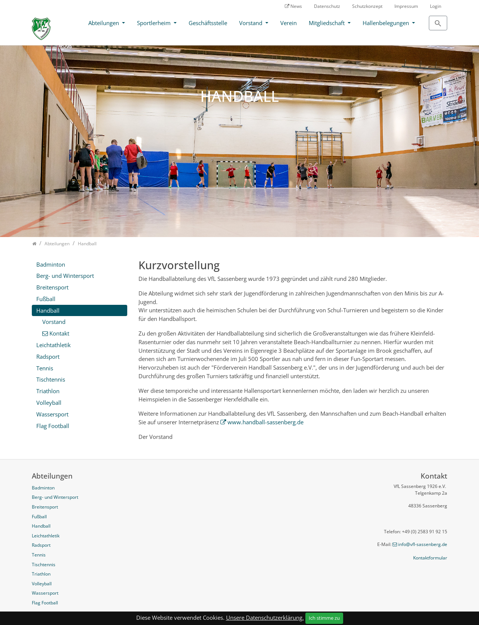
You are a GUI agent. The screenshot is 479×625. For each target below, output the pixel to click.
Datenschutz (327, 6)
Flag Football (52, 426)
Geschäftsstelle (208, 23)
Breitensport (52, 287)
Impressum (406, 6)
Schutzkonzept (367, 6)
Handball (48, 310)
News (296, 6)
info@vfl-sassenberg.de (422, 544)
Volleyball (48, 402)
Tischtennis (50, 379)
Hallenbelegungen (387, 23)
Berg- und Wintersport (65, 275)
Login (435, 6)
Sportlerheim (154, 23)
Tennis (44, 368)
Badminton (50, 264)
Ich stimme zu (324, 618)
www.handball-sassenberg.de (265, 422)
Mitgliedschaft (327, 23)
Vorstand (251, 23)
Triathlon (48, 391)
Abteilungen (104, 23)
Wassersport (52, 414)
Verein (288, 23)
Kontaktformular (430, 558)
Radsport (48, 356)
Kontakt (59, 333)
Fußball (45, 299)
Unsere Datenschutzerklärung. (265, 617)
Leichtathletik (53, 345)
